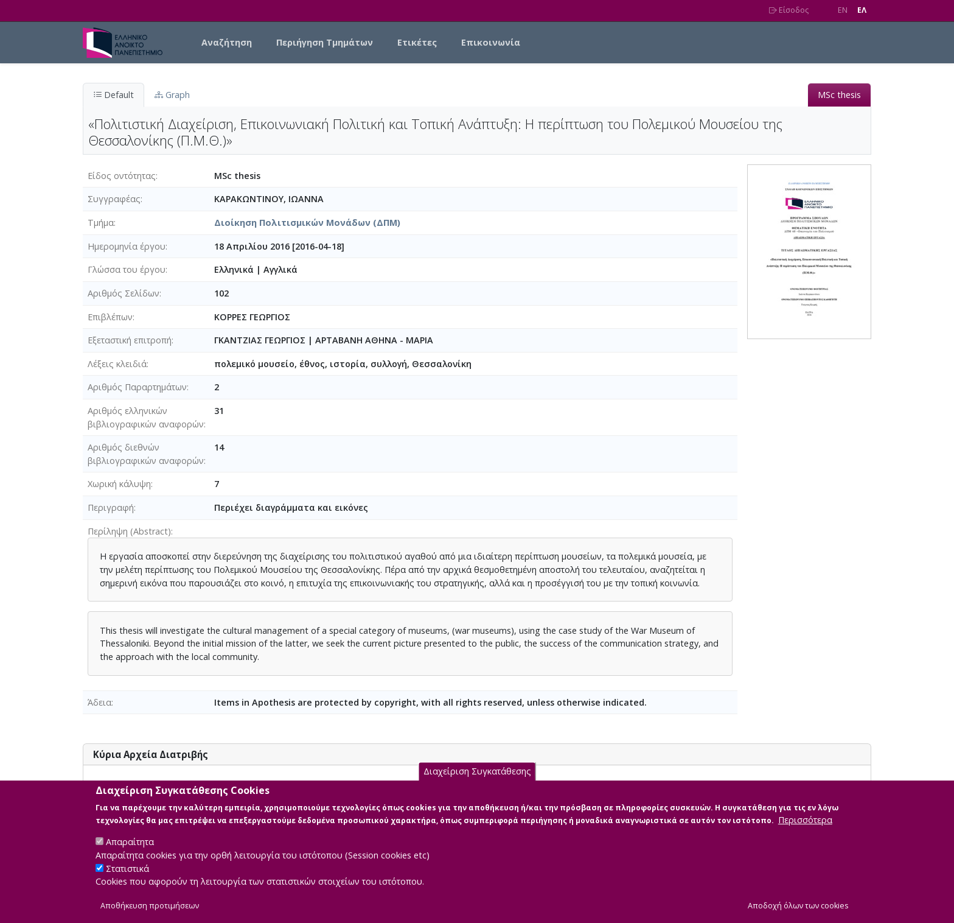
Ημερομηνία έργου (126, 246)
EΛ (861, 10)
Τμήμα (101, 222)
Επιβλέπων (110, 317)
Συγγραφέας (114, 199)
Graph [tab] (172, 94)
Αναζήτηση (226, 42)
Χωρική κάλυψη (119, 484)
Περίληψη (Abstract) (129, 531)
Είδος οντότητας (122, 175)
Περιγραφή (111, 507)
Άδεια (99, 702)
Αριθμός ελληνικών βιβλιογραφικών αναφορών (146, 417)
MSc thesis (839, 94)
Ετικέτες (417, 42)
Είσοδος (789, 10)
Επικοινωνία (490, 42)
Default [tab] (113, 94)
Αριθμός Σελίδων (123, 293)
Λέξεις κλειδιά (117, 364)
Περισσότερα (805, 831)
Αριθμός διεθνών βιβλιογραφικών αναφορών (146, 453)
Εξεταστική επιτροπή (130, 340)
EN (843, 10)
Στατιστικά (127, 879)
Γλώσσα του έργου (126, 269)
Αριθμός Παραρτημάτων (137, 387)
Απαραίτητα (130, 853)
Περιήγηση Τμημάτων (324, 42)
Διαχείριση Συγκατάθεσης (477, 782)
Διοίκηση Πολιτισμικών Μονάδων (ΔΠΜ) (307, 222)
